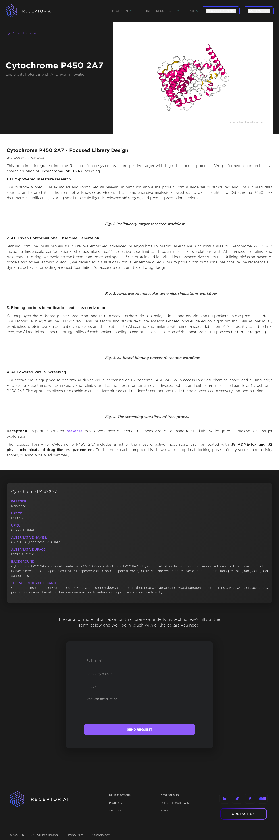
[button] (122, 11)
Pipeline (144, 11)
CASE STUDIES (170, 795)
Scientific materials (175, 803)
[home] (35, 10)
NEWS (164, 810)
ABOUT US (115, 810)
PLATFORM (115, 803)
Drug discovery (120, 795)
